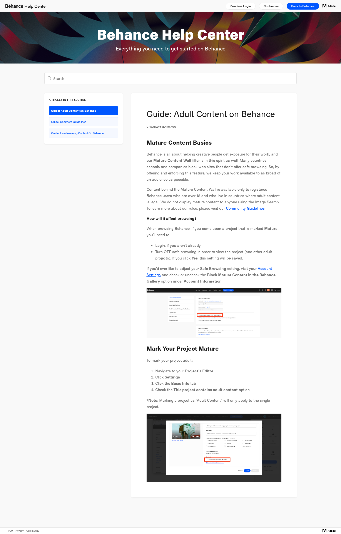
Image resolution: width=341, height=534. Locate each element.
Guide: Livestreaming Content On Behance (77, 133)
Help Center (26, 6)
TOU (10, 530)
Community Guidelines (245, 208)
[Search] (170, 78)
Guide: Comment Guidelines (68, 122)
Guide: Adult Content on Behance (73, 111)
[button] (240, 6)
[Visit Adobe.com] (329, 531)
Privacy (19, 530)
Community (32, 530)
